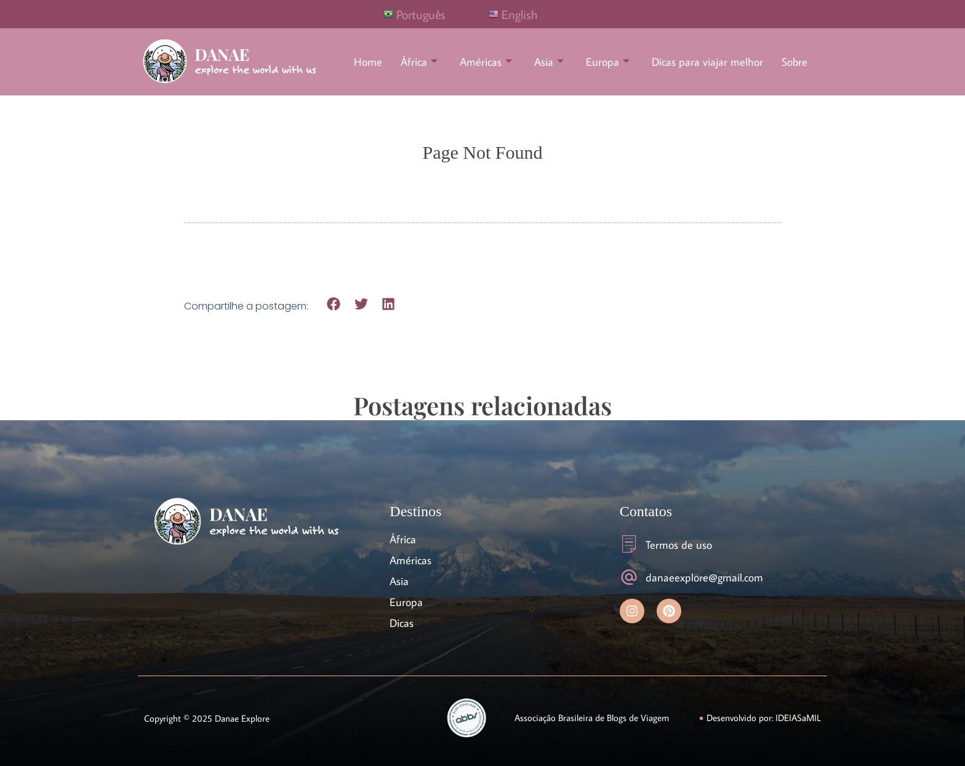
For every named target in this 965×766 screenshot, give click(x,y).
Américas (486, 62)
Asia (549, 62)
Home (368, 62)
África (419, 62)
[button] (334, 304)
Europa (608, 62)
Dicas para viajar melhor (707, 62)
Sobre (794, 62)
